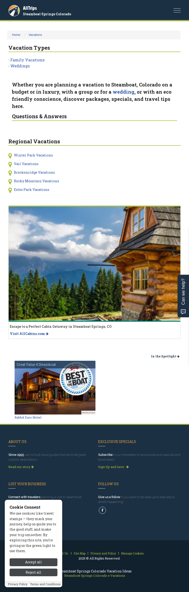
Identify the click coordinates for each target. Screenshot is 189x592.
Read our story (21, 467)
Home (16, 35)
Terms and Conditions (45, 584)
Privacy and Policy (103, 553)
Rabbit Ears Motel (28, 417)
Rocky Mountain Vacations (36, 181)
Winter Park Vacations (33, 155)
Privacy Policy (18, 584)
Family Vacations (27, 59)
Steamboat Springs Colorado (47, 14)
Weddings (20, 65)
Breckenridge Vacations (34, 172)
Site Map (79, 553)
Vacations (35, 35)
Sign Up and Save (113, 467)
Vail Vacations (26, 163)
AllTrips (30, 8)
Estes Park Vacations (31, 189)
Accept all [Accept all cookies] (33, 562)
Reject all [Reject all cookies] (33, 572)
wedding (123, 92)
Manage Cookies (132, 553)
